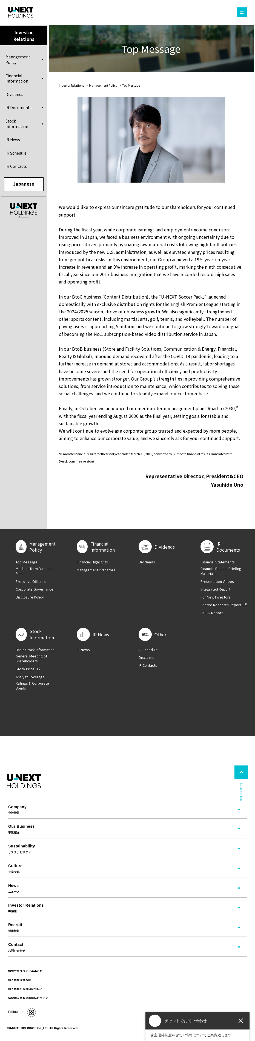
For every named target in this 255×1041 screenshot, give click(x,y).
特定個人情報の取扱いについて (28, 998)
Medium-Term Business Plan (34, 571)
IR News (12, 139)
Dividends (14, 94)
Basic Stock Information (35, 649)
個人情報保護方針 (19, 980)
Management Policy (17, 59)
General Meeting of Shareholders (31, 658)
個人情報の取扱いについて (25, 989)
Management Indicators (96, 570)
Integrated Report (215, 589)
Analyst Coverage (30, 676)
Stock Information (16, 123)
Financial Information (16, 78)
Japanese (23, 184)
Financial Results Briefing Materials (220, 571)
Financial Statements (217, 562)
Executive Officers (31, 581)
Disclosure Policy (30, 597)
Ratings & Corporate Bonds (32, 686)
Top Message (27, 562)
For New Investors (215, 597)
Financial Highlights (92, 562)
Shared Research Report (220, 604)
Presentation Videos (217, 581)
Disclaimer (147, 657)
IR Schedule (16, 153)
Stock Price (25, 668)
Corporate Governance (34, 589)
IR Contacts (16, 166)
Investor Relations (71, 85)
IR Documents (18, 107)
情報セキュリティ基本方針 (25, 971)
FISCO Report (211, 612)
